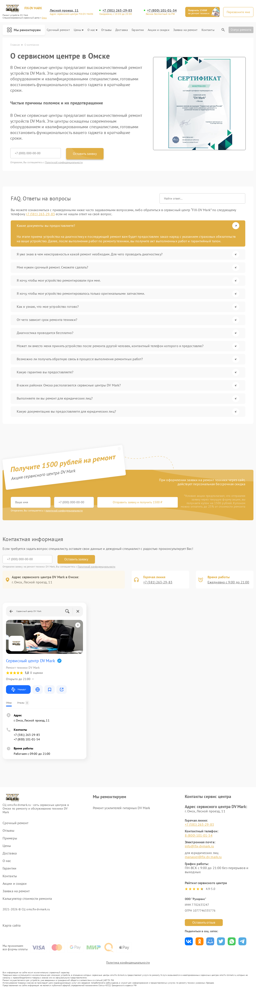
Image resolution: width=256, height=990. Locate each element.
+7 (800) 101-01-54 (162, 10)
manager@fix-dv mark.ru (203, 857)
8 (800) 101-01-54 (198, 835)
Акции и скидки (158, 30)
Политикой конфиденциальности (64, 162)
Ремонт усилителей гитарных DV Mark (121, 808)
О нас (92, 30)
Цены (78, 30)
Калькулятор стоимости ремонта (27, 899)
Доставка (121, 30)
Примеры (10, 838)
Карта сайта (12, 925)
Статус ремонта (241, 30)
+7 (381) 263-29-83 (117, 10)
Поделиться (189, 941)
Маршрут (18, 689)
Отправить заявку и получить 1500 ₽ (137, 502)
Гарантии (138, 30)
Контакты (208, 30)
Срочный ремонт (58, 30)
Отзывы (106, 30)
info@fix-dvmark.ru (199, 846)
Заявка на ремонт (185, 30)
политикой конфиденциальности (64, 510)
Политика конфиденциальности (128, 962)
